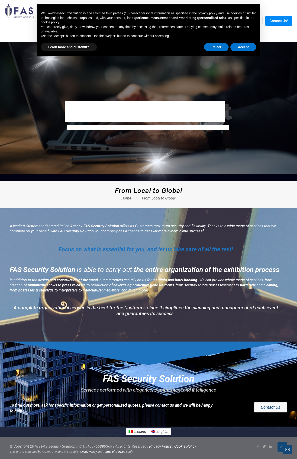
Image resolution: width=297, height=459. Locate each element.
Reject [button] (216, 47)
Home (126, 198)
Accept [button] (243, 47)
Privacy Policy (160, 446)
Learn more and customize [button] (68, 47)
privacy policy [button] (207, 13)
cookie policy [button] (50, 22)
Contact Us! (279, 21)
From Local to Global (159, 198)
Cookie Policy (185, 446)
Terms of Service (114, 451)
